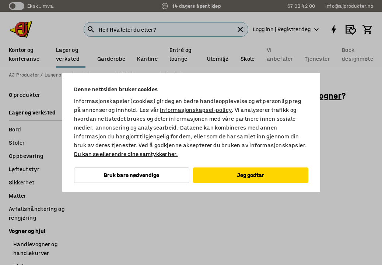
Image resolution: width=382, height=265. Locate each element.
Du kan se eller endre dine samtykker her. (126, 154)
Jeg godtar (250, 175)
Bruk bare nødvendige (131, 175)
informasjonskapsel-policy (196, 109)
